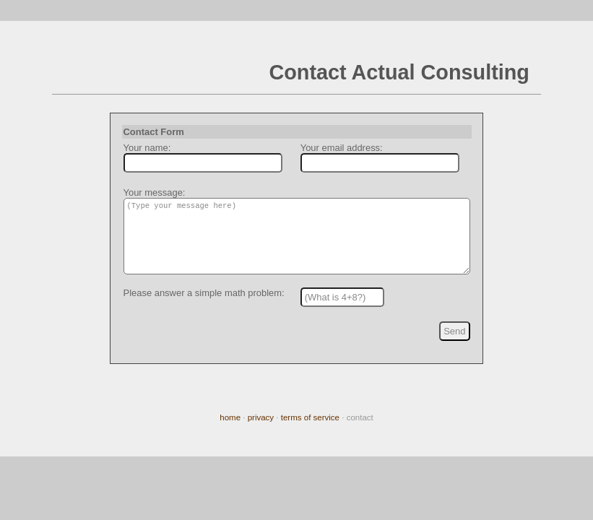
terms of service (310, 417)
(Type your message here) (296, 242)
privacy (261, 417)
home (230, 417)
